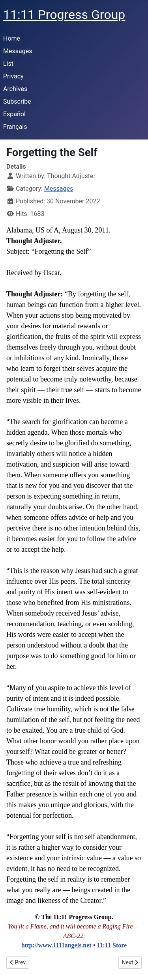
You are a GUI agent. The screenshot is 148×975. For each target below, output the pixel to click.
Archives (15, 89)
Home (11, 38)
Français (15, 126)
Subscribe (17, 101)
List (8, 63)
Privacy (13, 76)
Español (14, 114)
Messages (17, 51)
